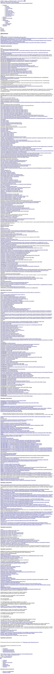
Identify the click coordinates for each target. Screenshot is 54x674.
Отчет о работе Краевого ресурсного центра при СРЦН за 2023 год (14, 110)
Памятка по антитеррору (5, 554)
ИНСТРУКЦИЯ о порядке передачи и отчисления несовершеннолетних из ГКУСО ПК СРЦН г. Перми (21, 278)
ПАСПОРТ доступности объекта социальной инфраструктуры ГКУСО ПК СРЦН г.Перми (18, 520)
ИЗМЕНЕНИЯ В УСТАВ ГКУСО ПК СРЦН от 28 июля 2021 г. (13, 37)
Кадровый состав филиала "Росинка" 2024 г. (9, 573)
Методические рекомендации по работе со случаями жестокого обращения (15, 184)
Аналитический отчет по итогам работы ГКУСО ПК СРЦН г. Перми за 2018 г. (16, 73)
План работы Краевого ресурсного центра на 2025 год (11, 106)
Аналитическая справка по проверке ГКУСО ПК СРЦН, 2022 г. (13, 69)
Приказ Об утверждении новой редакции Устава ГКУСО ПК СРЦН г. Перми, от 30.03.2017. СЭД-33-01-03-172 (23, 504)
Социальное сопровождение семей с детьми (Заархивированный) (13, 139)
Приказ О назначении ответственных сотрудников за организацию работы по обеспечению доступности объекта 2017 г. (25, 484)
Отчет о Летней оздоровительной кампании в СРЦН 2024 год (13, 296)
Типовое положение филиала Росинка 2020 (9, 98)
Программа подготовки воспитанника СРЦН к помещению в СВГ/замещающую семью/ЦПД (19, 202)
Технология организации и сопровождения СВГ (10, 210)
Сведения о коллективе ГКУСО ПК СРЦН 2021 (10, 582)
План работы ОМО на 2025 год (6, 128)
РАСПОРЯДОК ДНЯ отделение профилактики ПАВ (11, 429)
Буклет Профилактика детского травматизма (9, 176)
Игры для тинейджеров (5, 185)
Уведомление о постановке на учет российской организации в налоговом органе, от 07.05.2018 (19, 540)
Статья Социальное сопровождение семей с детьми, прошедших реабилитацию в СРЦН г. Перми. (20, 141)
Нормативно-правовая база (8, 650)
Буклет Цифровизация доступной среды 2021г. (10, 556)
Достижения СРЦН (9, 11)
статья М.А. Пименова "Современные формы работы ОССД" (13, 581)
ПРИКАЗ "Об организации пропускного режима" (10, 471)
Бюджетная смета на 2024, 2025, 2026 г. (8, 531)
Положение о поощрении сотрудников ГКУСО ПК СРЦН (12, 363)
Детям (6, 22)
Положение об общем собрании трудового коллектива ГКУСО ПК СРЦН (15, 354)
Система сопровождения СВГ (6, 204)
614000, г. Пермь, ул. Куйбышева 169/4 (8, 0)
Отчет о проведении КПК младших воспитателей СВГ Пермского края (15, 117)
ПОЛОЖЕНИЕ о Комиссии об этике (7, 383)
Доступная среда (8, 13)
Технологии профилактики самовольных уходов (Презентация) (13, 151)
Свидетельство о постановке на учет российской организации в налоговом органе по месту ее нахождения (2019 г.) (24, 522)
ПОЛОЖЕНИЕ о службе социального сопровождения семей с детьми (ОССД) (16, 376)
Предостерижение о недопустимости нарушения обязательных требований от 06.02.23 (18, 442)
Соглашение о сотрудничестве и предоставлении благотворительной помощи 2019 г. (17, 218)
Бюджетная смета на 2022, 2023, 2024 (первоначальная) (11, 533)
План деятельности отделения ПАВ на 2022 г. (9, 333)
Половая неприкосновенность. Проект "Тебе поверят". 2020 (12, 197)
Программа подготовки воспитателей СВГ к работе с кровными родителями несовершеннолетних (20, 201)
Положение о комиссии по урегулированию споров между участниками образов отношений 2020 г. (20, 271)
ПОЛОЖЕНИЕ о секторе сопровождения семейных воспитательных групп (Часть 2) (17, 352)
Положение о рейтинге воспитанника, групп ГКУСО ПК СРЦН (13, 254)
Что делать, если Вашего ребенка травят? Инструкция (11, 188)
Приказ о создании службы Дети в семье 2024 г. (10, 464)
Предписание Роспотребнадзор (6, 438)
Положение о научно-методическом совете (9, 264)
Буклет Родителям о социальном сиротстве (9, 179)
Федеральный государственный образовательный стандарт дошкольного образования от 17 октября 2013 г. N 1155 (23, 242)
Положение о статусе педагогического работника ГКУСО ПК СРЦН (14, 253)
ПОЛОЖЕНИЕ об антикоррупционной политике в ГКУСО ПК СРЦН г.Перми (16, 395)
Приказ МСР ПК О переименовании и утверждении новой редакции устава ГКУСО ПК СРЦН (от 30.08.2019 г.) (23, 42)
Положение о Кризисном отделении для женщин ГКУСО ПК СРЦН (14, 348)
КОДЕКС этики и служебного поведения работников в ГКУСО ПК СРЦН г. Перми (17, 633)
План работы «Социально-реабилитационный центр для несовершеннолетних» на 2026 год (19, 322)
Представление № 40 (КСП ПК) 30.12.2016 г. (9, 461)
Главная (2, 28)
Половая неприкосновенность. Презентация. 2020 (10, 199)
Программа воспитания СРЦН (6, 248)
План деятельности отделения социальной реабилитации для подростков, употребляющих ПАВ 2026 (21, 324)
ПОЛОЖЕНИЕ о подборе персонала (7, 343)
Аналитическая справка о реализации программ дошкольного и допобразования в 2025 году (19, 66)
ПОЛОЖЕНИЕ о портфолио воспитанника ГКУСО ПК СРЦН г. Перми (15, 390)
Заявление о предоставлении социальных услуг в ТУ (11, 215)
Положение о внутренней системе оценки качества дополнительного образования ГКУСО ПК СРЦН (21, 261)
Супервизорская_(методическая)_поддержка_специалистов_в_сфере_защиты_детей (17, 149)
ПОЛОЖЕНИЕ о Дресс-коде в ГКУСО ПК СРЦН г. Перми (12, 384)
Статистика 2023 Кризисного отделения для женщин (11, 299)
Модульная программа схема (6, 144)
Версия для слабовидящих (13, 2)
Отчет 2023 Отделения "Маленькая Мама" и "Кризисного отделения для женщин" (17, 301)
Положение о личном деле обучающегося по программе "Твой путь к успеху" (16, 259)
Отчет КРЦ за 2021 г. (4, 120)
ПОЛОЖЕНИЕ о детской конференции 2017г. (9, 401)
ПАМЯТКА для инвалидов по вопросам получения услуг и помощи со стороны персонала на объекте (21, 632)
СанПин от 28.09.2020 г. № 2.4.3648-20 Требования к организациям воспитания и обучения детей (20, 589)
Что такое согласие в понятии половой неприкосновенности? (13, 161)
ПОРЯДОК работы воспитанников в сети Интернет (11, 410)
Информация (5, 20)
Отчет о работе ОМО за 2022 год (7, 135)
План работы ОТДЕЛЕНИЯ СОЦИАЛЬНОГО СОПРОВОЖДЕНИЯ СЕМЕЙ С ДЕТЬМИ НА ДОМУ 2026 (22, 321)
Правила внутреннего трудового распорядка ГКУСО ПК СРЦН (13, 423)
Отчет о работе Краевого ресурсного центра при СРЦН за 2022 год (14, 111)
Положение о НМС (4, 130)
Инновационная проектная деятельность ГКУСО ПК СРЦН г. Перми (14, 157)
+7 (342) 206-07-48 (20, 0)
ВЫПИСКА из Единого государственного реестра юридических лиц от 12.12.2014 (17, 551)
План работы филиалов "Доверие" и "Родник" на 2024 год (12, 330)
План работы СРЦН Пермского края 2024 (9, 325)
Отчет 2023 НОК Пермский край (7, 304)
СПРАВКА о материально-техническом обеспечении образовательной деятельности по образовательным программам (24, 243)
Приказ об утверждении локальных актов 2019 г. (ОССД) (12, 479)
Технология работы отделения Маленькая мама (10, 166)
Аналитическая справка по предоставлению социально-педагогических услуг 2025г (17, 65)
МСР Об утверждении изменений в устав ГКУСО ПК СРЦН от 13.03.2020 (15, 39)
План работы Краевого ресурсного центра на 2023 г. (11, 122)
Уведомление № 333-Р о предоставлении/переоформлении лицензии (14, 282)
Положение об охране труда (6, 360)
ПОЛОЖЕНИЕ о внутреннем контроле (8, 403)
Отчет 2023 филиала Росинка (6, 305)
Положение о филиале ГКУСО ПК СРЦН (8, 362)
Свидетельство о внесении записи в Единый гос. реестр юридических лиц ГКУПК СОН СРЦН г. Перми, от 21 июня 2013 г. (25, 523)
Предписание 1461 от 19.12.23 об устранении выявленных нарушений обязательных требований (20, 440)
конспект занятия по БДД (5, 565)
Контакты (5, 25)
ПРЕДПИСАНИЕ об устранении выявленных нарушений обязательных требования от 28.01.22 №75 (21, 443)
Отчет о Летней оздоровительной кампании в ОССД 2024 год (13, 297)
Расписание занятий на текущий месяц (8, 244)
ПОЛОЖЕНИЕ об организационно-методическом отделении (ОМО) (14, 392)
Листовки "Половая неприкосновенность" (9, 162)
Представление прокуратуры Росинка (8, 454)
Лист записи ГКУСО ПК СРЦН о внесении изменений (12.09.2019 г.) (14, 544)
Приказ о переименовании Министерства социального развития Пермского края (16, 468)
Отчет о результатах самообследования (8, 132)
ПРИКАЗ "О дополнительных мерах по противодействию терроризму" (15, 470)
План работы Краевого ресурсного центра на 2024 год (11, 107)
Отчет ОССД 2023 (4, 576)
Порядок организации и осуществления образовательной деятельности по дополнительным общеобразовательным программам (26, 240)
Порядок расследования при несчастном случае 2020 (11, 411)
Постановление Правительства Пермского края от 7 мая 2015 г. (13, 420)
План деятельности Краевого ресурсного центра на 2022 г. (12, 336)
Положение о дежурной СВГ (6, 212)
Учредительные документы (8, 649)
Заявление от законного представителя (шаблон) (10, 273)
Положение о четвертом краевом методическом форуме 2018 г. (13, 400)
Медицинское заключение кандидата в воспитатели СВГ (12, 206)
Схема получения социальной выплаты (8, 553)
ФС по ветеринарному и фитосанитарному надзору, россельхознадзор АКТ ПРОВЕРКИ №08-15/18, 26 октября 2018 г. (24, 57)
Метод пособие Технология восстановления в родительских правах (14, 165)
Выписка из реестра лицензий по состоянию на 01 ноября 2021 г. (13, 283)
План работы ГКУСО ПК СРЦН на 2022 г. (9, 331)
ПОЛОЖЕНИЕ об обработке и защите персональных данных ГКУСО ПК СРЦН (16, 375)
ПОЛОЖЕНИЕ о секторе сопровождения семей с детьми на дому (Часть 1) (15, 353)
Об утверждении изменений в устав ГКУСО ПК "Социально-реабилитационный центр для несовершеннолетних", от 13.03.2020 (26, 38)
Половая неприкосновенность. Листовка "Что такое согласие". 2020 (14, 196)
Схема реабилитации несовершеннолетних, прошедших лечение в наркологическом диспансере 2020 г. (21, 85)
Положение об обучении (5, 131)
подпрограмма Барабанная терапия (7, 172)
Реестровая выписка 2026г (5, 281)
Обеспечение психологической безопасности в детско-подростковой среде (15, 164)
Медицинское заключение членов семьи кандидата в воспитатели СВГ (15, 207)
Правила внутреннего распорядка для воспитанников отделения (13, 75)
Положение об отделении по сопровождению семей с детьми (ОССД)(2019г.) (16, 374)
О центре (2, 29)
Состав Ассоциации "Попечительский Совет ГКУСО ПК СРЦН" (13, 234)
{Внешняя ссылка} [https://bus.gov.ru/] (31, 642)
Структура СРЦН (8, 8)
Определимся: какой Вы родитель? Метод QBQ (10, 189)
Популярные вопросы (9, 14)
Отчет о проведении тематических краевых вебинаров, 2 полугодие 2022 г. (15, 112)
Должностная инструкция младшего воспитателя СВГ (11, 203)
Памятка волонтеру (4, 228)
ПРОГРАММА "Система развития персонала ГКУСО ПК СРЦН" (13, 265)
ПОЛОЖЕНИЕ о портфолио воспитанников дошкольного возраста (14, 389)
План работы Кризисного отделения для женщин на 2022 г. (12, 335)
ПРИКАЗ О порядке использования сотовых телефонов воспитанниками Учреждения (18, 480)
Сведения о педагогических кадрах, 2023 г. (9, 239)
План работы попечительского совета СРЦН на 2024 (11, 233)
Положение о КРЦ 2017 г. (5, 124)
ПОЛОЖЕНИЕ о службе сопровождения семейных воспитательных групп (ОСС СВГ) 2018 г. (19, 402)
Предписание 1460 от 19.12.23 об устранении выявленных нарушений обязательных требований (20, 441)
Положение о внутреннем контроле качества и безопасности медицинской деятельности (18, 346)
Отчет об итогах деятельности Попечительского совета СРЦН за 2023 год (15, 308)
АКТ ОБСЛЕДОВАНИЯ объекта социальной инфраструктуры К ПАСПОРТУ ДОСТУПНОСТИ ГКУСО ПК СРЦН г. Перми (26, 54)
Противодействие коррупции (9, 651)
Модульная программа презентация (7, 143)
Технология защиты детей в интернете (8, 572)
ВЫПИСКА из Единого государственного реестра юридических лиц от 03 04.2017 (17, 539)
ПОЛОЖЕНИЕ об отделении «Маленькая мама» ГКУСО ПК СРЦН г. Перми (16, 387)
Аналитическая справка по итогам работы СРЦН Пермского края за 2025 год (16, 63)
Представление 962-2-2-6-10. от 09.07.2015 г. (9, 458)
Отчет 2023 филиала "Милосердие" (7, 307)
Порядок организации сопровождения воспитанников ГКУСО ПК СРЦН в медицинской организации (21, 405)
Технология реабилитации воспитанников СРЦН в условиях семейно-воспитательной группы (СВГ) (21, 148)
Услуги (6, 9)
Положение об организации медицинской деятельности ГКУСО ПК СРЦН (15, 347)
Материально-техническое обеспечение (8, 630)
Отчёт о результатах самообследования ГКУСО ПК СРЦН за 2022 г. (14, 309)
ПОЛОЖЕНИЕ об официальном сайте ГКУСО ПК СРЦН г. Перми (14, 364)
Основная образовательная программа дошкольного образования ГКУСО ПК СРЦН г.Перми (19, 156)
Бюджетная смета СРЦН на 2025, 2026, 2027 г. (9, 530)
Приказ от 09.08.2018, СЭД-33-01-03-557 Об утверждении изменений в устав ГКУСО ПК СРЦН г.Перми (21, 498)
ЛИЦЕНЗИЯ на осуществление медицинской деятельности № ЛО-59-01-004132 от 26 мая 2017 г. (20, 292)
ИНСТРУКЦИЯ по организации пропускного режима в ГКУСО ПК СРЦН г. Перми (17, 276)
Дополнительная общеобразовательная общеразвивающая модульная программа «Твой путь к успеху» (21, 155)
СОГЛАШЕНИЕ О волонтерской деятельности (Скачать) (12, 219)
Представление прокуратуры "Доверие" (8, 453)
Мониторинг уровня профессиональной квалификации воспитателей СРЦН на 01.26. (17, 571)
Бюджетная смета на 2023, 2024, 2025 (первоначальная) (11, 532)
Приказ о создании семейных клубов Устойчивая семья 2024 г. (13, 465)
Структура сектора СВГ (5, 213)
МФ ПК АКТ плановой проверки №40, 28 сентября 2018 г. (12, 59)
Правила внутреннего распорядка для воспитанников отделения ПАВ (14, 427)
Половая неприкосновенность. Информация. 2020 (10, 198)
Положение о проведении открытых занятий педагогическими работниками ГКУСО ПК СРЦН (20, 255)
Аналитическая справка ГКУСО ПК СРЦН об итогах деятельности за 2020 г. (16, 70)
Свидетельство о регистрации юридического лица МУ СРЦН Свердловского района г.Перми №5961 (21, 524)
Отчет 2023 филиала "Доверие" (6, 306)
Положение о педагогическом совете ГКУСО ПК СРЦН (11, 258)
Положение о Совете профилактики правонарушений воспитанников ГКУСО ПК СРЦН (18, 361)
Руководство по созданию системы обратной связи (10, 182)
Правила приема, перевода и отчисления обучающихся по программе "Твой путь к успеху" (19, 251)
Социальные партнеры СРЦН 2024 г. (8, 578)
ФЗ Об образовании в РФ (5, 241)
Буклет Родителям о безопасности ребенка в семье (10, 180)
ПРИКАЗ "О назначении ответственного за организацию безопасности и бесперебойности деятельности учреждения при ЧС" (26, 469)
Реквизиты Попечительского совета (7, 235)
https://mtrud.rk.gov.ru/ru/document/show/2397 (9, 478)
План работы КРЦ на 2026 (5, 323)
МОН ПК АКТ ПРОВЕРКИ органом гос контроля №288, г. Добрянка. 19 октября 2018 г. (18, 61)
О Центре (5, 5)
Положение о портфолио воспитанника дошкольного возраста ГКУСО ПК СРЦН (17, 257)
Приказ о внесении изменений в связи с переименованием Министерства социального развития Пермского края (23, 467)
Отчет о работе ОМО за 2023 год (7, 134)
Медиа (4, 19)
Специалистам (8, 23)
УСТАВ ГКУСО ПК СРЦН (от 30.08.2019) (9, 43)
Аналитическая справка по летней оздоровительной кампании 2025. (14, 64)
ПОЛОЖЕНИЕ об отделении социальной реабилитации (11, 391)
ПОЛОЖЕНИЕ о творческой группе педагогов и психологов (12, 369)
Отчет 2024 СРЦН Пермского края (7, 295)
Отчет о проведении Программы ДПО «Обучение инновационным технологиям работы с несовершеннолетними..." (24, 116)
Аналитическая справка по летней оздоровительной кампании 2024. (14, 68)
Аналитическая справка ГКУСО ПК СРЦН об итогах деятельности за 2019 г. (16, 71)
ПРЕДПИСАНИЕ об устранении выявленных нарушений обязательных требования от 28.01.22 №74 (21, 444)
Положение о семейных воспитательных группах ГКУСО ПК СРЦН (14, 211)
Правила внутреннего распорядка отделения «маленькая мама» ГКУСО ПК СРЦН (17, 431)
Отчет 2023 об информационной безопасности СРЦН (11, 302)
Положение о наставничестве (6, 365)
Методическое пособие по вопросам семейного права (11, 174)
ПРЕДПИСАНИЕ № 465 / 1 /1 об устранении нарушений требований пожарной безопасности (19, 446)
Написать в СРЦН (4, 2)
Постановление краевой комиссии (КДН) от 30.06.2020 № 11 (12, 87)
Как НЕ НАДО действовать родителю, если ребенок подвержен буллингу (15, 187)
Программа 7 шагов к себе (5, 171)
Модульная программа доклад (6, 145)
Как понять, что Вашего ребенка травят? (8, 186)
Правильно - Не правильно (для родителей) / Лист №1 (11, 190)
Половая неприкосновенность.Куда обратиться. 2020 (11, 194)
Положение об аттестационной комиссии (8, 267)
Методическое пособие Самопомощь (8, 173)
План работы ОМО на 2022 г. (6, 337)
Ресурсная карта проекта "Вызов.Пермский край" (10, 163)
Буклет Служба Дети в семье (6, 178)
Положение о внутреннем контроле (7, 260)
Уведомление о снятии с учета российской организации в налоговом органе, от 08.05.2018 (18, 541)
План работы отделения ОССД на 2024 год (9, 328)
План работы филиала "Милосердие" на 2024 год (10, 329)
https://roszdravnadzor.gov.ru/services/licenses (16, 286)
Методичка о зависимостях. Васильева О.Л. (9, 159)
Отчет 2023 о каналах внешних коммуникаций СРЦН (11, 303)
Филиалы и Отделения (7, 18)
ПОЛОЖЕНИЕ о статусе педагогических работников (11, 385)
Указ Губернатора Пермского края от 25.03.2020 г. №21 (11, 625)
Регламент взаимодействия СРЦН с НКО (8, 220)
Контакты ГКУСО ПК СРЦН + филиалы (8, 634)
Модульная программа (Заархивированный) (9, 142)
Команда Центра (8, 10)
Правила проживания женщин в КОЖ (8, 426)
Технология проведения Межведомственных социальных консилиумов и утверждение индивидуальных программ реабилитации (26, 150)
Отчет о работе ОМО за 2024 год (7, 133)
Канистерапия (3, 192)
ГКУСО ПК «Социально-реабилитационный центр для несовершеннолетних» (16, 3)
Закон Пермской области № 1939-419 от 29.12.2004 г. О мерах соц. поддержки (16, 622)
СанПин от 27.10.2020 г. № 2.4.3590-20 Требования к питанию (13, 606)
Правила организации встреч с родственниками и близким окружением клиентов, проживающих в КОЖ (21, 425)
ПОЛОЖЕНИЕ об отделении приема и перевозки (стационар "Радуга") (15, 380)
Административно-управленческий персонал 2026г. (11, 570)
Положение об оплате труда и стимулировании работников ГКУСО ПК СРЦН (16, 345)
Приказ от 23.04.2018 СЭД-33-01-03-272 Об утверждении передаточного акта (16, 493)
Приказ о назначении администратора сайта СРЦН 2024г (12, 466)
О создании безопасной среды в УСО (8, 183)
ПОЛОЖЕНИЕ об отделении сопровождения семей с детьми (12, 351)
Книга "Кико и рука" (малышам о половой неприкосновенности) (13, 160)
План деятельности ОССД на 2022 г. (7, 332)
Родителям (7, 21)
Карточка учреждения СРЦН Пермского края (9, 538)
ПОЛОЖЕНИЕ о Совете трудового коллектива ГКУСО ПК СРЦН (13, 356)
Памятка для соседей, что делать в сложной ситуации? (11, 557)
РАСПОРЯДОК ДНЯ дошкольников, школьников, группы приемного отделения (16, 407)
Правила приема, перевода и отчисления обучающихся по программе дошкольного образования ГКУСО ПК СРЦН (24, 249)
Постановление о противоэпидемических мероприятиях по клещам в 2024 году (16, 419)
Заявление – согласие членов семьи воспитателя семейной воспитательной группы (17, 208)
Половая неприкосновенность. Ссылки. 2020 (9, 193)
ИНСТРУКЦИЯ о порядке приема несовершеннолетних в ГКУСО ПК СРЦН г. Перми (18, 279)
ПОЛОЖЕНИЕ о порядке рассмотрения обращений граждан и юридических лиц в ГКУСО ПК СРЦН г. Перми (23, 381)
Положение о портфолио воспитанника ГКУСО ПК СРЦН (12, 256)
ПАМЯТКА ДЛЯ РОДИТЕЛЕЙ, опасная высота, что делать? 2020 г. (14, 562)
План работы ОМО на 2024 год (6, 129)
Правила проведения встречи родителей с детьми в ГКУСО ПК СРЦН (14, 430)
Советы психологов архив (5, 575)
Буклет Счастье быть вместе (6, 177)
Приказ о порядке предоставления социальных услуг (11, 508)
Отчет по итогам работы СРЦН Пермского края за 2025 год (12, 294)
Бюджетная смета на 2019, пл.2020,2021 (8, 534)
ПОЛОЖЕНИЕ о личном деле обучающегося (9, 388)
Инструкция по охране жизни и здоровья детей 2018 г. (11, 268)
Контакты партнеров (4, 226)
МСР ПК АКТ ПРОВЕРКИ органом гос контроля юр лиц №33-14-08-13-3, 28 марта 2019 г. (19, 60)
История (7, 6)
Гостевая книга (8, 15)
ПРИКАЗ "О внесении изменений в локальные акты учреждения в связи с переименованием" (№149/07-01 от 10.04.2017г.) (25, 516)
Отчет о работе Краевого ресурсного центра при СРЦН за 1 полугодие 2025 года (17, 105)
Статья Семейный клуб (5, 170)
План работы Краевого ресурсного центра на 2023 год (11, 108)
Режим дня (2, 76)
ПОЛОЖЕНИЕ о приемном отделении (8, 379)
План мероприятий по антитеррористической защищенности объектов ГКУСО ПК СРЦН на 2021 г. (20, 338)
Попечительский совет (10, 12)
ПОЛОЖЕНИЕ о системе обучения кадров (9, 262)
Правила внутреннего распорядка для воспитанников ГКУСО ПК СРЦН (15, 252)
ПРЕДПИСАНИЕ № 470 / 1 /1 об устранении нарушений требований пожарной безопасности (19, 445)
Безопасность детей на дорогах (6, 568)
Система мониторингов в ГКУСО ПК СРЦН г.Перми (11, 123)
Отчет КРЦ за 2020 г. (4, 121)
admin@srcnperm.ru (8, 657)
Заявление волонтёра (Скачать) (6, 225)
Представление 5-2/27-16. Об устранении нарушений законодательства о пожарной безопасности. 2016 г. (22, 457)
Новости (4, 17)
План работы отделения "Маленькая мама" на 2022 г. (11, 334)
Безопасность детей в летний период (8, 567)
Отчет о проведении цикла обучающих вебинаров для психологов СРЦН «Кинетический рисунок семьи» (22, 115)
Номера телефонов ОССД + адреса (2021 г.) (9, 216)
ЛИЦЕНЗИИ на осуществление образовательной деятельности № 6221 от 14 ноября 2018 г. (19, 287)
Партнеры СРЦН (6, 24)
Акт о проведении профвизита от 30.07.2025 (9, 49)
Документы (7, 7)
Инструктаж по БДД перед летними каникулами (10, 566)
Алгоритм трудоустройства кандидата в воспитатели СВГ (12, 205)
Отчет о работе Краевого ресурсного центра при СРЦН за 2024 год (14, 109)
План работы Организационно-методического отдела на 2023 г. (13, 136)
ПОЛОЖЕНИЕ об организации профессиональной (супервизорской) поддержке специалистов (19, 266)
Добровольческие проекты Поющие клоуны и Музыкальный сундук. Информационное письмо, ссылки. (21, 555)
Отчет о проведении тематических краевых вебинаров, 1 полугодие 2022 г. (15, 114)
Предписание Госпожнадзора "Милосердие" (9, 439)
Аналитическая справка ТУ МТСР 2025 (8, 67)
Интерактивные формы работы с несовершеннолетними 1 (12, 175)
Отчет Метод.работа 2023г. (5, 577)
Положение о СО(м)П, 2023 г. (6, 238)
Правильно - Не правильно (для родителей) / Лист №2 (11, 191)
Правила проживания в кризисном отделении (9, 101)
